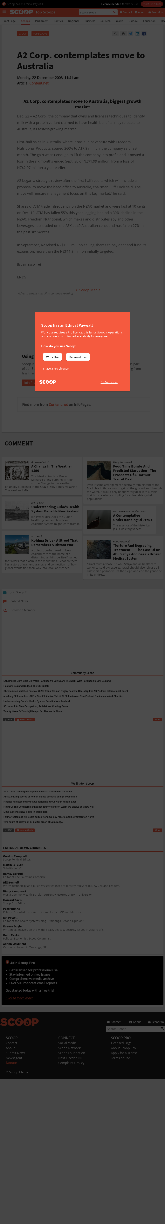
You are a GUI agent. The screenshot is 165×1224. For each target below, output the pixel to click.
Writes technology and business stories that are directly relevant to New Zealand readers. (83, 891)
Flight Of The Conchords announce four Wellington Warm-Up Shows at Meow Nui (48, 814)
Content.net (38, 83)
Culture (133, 21)
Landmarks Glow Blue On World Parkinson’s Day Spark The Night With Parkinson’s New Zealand (57, 688)
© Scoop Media (17, 1079)
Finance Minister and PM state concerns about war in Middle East (39, 809)
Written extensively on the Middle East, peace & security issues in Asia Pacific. (83, 935)
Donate (11, 1070)
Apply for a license (124, 1060)
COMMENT (19, 451)
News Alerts (25, 727)
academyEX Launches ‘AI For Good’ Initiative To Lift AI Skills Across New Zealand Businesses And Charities (63, 703)
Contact (11, 1050)
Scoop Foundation (71, 1060)
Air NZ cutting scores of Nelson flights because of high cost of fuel (40, 804)
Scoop (22, 33)
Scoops (25, 21)
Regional (73, 21)
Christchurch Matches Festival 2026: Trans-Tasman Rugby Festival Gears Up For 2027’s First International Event (65, 698)
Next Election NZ (70, 1065)
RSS (8, 727)
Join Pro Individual (37, 390)
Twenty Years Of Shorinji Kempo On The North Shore (32, 719)
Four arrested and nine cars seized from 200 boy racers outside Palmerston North (48, 824)
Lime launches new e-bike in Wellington (25, 819)
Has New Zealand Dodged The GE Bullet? (26, 693)
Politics (58, 21)
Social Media (67, 1050)
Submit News (15, 1060)
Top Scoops (40, 33)
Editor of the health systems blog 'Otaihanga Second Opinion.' (83, 927)
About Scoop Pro (123, 1055)
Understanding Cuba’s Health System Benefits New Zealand (36, 709)
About (10, 1055)
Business (90, 21)
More (157, 727)
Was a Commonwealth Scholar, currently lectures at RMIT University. (83, 900)
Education (149, 21)
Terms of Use (120, 1065)
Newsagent (14, 1065)
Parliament (41, 21)
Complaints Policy (71, 1070)
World (119, 21)
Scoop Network (69, 1055)
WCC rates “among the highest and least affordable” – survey (37, 799)
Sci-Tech (105, 21)
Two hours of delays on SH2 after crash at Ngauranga (33, 829)
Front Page (9, 21)
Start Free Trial (152, 4)
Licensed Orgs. (121, 1050)
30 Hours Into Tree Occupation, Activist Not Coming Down (35, 714)
